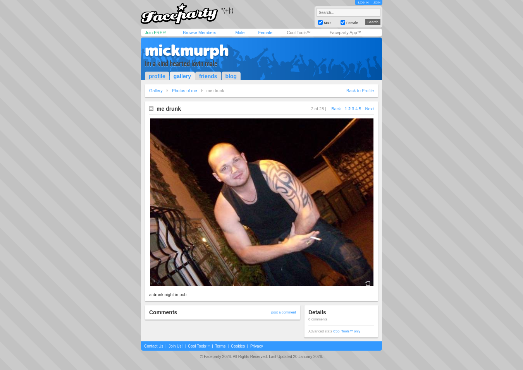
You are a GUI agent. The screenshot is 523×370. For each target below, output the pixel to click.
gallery (182, 76)
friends (208, 76)
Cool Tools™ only (346, 331)
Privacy (256, 346)
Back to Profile (360, 90)
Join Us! (175, 346)
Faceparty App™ (345, 32)
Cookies (238, 346)
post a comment (283, 312)
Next (369, 108)
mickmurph (187, 50)
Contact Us (153, 346)
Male (239, 32)
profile (157, 76)
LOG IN (363, 2)
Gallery (156, 90)
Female (265, 32)
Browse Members (199, 32)
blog (231, 76)
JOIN (376, 2)
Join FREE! (156, 32)
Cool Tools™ (299, 32)
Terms (220, 346)
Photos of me (184, 90)
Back (336, 108)
